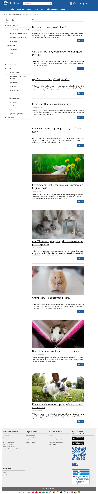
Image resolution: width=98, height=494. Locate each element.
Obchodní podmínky (8, 444)
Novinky (11, 118)
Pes (8, 94)
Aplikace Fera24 (7, 435)
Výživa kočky (13, 82)
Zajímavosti (13, 41)
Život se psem (14, 98)
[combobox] (37, 3)
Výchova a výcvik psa (16, 114)
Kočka (9, 69)
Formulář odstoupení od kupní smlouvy (59, 437)
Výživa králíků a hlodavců (17, 37)
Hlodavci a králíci (12, 25)
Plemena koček (14, 73)
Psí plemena (13, 102)
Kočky (12, 9)
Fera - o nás (12, 65)
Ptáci (36, 9)
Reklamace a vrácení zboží (55, 440)
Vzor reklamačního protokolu (56, 442)
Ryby (42, 9)
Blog (63, 9)
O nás (4, 472)
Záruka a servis (52, 444)
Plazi (29, 9)
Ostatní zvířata (11, 45)
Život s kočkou (14, 90)
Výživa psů (12, 110)
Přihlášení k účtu (30, 440)
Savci (11, 61)
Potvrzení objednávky (31, 437)
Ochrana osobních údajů (9, 446)
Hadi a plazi (13, 49)
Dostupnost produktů (8, 442)
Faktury (51, 435)
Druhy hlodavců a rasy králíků (19, 29)
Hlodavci (20, 9)
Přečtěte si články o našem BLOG (11, 449)
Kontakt (5, 474)
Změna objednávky (30, 442)
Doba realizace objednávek (9, 440)
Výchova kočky (14, 86)
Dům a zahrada (52, 9)
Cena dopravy (6, 437)
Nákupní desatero (30, 435)
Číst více (80, 41)
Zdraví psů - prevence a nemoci (19, 106)
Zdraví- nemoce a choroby (18, 33)
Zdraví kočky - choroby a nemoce (17, 77)
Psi (6, 9)
